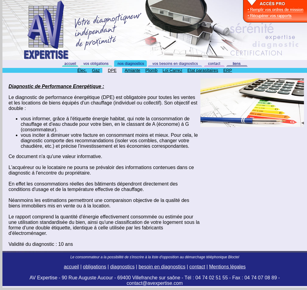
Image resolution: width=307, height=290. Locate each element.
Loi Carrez (172, 70)
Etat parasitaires (202, 70)
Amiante (132, 70)
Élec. (82, 70)
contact (197, 266)
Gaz (96, 70)
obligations (94, 266)
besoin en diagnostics (162, 266)
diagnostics (122, 266)
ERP (227, 70)
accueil (71, 266)
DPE (112, 70)
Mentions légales (227, 266)
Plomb (151, 70)
